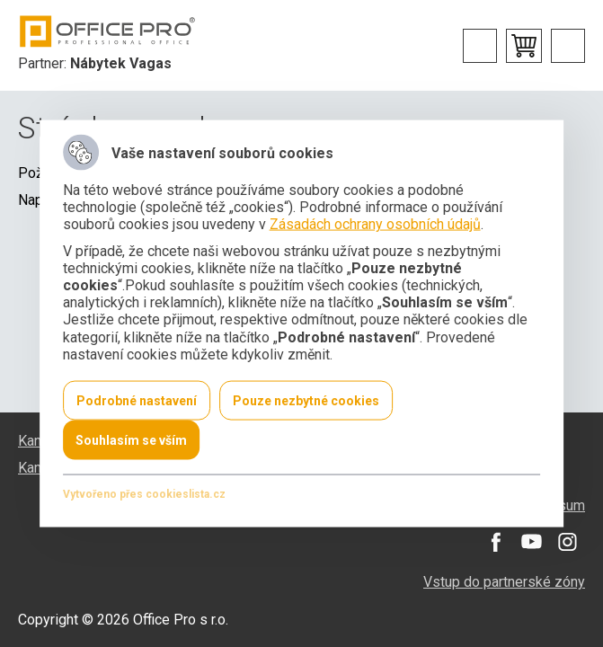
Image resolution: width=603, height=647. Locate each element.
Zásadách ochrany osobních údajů (375, 224)
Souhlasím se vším (131, 439)
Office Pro (108, 31)
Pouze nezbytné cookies (306, 400)
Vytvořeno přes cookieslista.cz (144, 493)
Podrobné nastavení (136, 400)
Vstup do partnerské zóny (504, 581)
